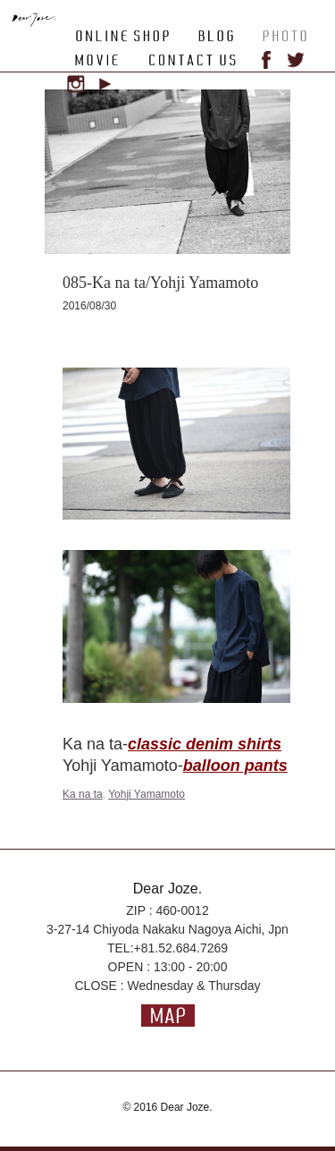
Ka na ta (83, 794)
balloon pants (235, 765)
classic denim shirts (204, 744)
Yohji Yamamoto (146, 794)
